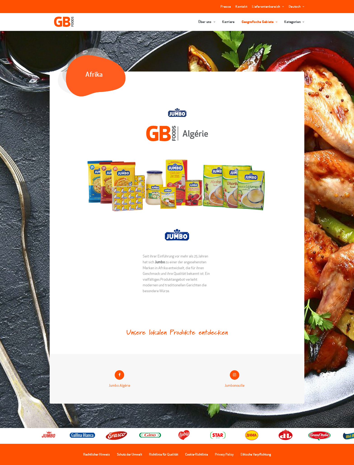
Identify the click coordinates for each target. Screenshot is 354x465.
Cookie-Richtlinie (196, 454)
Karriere (228, 22)
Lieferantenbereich (268, 7)
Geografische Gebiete (259, 22)
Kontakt (241, 7)
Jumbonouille (235, 385)
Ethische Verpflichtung (256, 454)
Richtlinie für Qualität (163, 454)
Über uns (206, 22)
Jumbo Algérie (119, 385)
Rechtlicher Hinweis (96, 454)
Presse (226, 7)
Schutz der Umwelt (129, 454)
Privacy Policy (224, 454)
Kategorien (294, 22)
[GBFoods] (61, 22)
